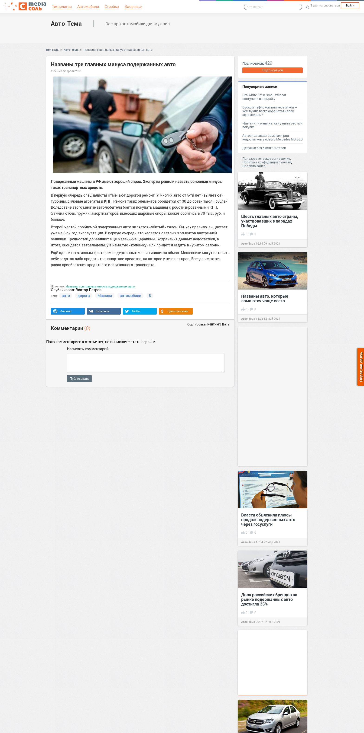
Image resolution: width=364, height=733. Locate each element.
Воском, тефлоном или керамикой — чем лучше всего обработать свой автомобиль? (269, 111)
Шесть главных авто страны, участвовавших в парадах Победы (269, 221)
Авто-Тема (66, 23)
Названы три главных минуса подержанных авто (118, 50)
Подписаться (272, 70)
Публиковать (79, 378)
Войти (350, 5)
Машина (105, 295)
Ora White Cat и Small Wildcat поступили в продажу (264, 97)
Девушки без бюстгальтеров (264, 148)
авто (66, 295)
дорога (84, 295)
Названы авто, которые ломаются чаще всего (264, 298)
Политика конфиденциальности (266, 162)
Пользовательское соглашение (266, 158)
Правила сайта (253, 166)
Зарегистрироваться (325, 5)
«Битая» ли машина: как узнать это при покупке (272, 125)
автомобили (130, 295)
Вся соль (52, 50)
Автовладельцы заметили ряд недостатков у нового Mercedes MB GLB (272, 137)
